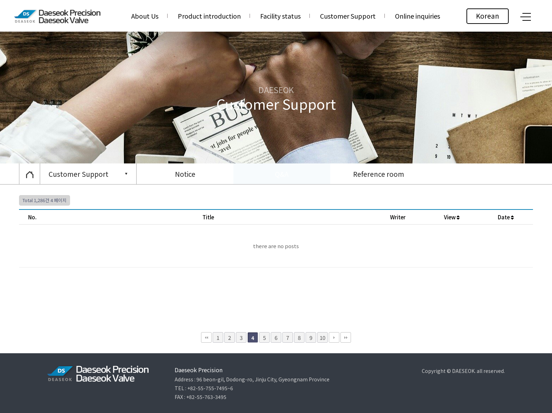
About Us (144, 15)
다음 (334, 337)
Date (506, 217)
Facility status (280, 15)
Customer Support (348, 15)
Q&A (282, 174)
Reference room (378, 174)
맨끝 (345, 337)
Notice (185, 174)
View (452, 217)
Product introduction (209, 15)
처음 (206, 337)
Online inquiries (417, 15)
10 (322, 337)
